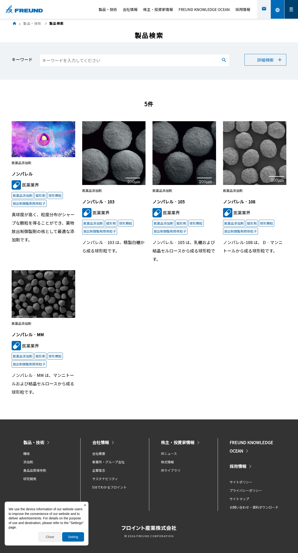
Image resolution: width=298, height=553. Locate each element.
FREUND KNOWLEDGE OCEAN (204, 9)
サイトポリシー (241, 482)
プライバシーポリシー (246, 490)
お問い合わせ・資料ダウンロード (254, 507)
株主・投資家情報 (158, 9)
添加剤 (28, 462)
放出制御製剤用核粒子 (29, 203)
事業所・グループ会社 (108, 462)
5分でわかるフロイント (109, 487)
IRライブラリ (170, 470)
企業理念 (98, 470)
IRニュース (169, 453)
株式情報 (167, 462)
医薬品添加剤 (22, 195)
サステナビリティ (105, 478)
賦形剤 (40, 195)
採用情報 (242, 9)
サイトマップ (239, 498)
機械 (26, 453)
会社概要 (98, 453)
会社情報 (130, 9)
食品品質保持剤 (34, 470)
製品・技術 (107, 9)
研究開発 (29, 478)
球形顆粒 (55, 195)
